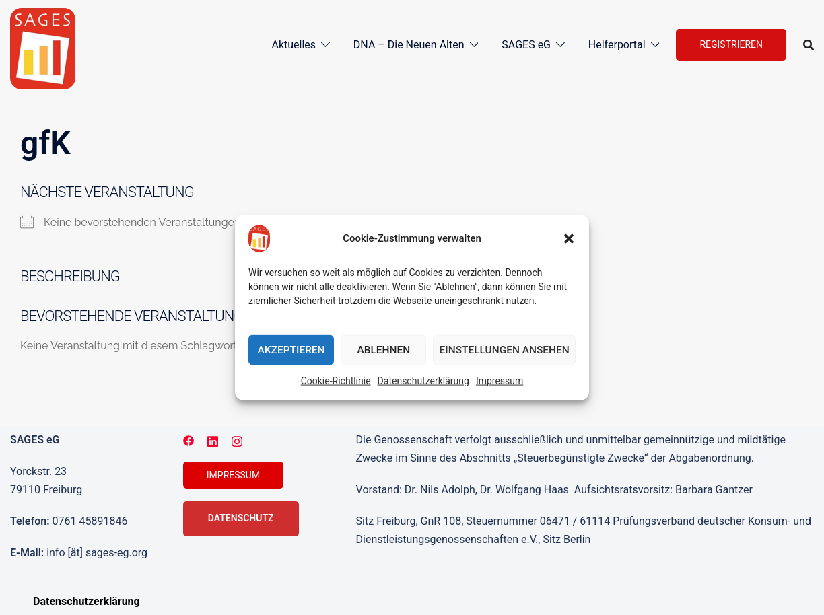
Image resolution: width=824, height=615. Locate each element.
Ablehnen (384, 350)
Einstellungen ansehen (505, 350)
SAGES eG (526, 44)
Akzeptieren (291, 350)
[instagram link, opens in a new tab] (237, 439)
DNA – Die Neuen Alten (409, 44)
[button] (569, 239)
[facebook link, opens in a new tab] (188, 439)
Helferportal (617, 44)
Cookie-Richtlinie (336, 380)
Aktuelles (293, 44)
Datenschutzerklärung (423, 380)
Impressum (499, 380)
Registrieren (731, 44)
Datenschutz (241, 518)
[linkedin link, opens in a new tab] (212, 439)
